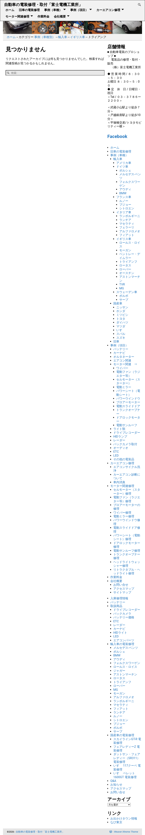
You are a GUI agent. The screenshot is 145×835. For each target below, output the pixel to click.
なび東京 (116, 822)
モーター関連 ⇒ (125, 364)
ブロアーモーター (128, 402)
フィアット (126, 235)
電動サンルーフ (126, 425)
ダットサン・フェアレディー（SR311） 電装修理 (126, 758)
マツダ (120, 326)
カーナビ (119, 353)
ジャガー (119, 670)
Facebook (117, 136)
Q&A (113, 781)
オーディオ (120, 448)
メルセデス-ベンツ (125, 648)
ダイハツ (122, 322)
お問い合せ (120, 584)
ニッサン (122, 307)
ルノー (123, 201)
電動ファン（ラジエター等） (128, 373)
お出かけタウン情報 (123, 818)
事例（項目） (79, 10)
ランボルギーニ (129, 216)
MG (121, 288)
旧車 (116, 341)
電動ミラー (123, 387)
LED (116, 455)
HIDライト (120, 632)
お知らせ (116, 784)
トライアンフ (128, 261)
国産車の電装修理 (122, 735)
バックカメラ (122, 613)
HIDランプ (120, 436)
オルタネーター (123, 356)
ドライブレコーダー (126, 432)
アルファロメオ (129, 231)
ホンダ (120, 311)
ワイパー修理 (122, 512)
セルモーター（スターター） (128, 381)
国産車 (117, 303)
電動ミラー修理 (123, 516)
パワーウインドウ (128, 398)
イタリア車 (123, 212)
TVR (122, 284)
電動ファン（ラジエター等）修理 (126, 499)
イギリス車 (77, 37)
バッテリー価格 (123, 617)
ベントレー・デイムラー (129, 256)
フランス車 (123, 197)
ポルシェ (125, 170)
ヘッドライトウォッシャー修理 (126, 563)
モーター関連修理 (17, 16)
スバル (120, 334)
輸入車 (62, 37)
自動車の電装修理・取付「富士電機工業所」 (43, 4)
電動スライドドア (128, 406)
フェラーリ (126, 227)
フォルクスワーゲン (126, 663)
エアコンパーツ (123, 640)
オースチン (126, 273)
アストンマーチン (125, 674)
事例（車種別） (44, 37)
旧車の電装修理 (29, 10)
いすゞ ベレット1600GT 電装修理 (125, 775)
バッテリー (120, 349)
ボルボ (123, 296)
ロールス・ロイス (125, 667)
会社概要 (60, 16)
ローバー (125, 269)
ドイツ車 (122, 166)
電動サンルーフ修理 (126, 550)
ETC (116, 451)
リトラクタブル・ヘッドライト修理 (126, 571)
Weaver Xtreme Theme (126, 831)
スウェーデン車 (126, 292)
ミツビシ (122, 315)
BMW (122, 193)
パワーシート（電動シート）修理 (126, 537)
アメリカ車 (123, 163)
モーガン (125, 250)
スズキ (120, 337)
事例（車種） (53, 10)
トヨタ (120, 318)
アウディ (125, 189)
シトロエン (126, 208)
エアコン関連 (122, 360)
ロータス (125, 265)
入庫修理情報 (119, 598)
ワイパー (122, 368)
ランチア (125, 220)
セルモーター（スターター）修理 (126, 491)
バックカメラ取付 (125, 444)
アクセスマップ (123, 588)
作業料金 (43, 16)
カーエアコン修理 (108, 10)
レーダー (119, 440)
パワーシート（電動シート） (128, 392)
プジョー (125, 204)
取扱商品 (116, 606)
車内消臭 (119, 482)
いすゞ (120, 330)
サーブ (123, 299)
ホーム (9, 10)
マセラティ (126, 223)
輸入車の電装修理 (122, 644)
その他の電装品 (123, 459)
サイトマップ (122, 592)
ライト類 (119, 429)
